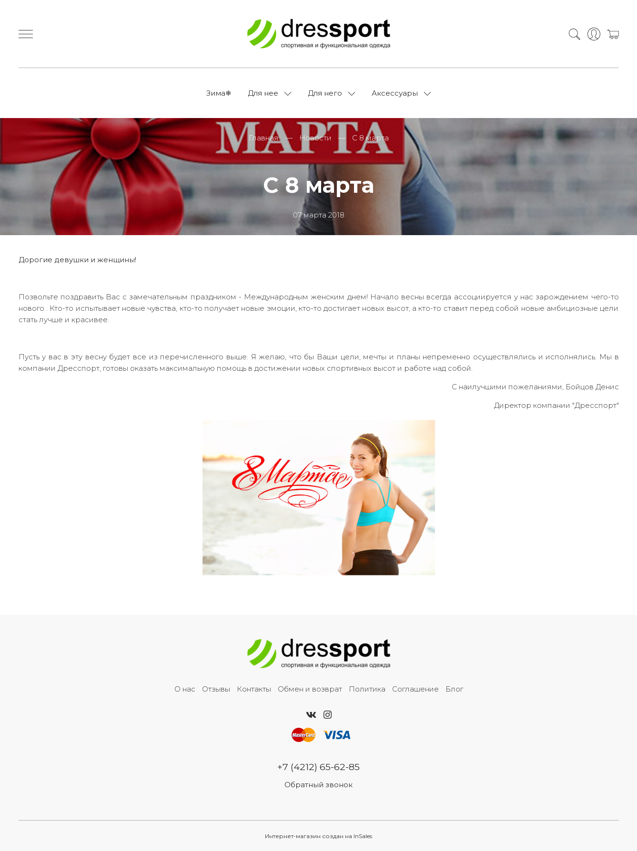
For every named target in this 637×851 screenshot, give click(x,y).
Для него (325, 93)
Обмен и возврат (310, 688)
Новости (315, 137)
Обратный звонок (318, 784)
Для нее (263, 93)
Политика (367, 688)
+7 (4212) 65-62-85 (318, 766)
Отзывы (216, 688)
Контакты (254, 688)
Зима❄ (219, 93)
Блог (454, 688)
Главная (264, 137)
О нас (184, 688)
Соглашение (415, 688)
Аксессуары (395, 93)
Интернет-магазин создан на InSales (318, 836)
